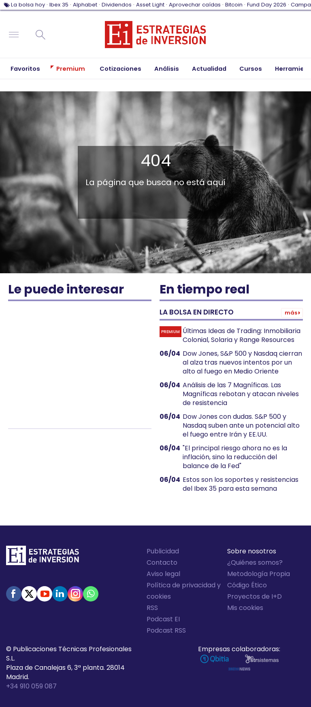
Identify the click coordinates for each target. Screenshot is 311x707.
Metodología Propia (258, 573)
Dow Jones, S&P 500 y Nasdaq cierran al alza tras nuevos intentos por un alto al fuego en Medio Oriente (242, 362)
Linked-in (60, 593)
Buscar (40, 34)
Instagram (75, 593)
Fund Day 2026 (266, 4)
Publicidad (163, 551)
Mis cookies (245, 607)
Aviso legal (163, 573)
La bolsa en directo (197, 312)
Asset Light (150, 4)
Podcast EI (163, 619)
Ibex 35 (58, 4)
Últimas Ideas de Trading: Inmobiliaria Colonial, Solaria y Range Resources (241, 335)
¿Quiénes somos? (255, 562)
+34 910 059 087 (31, 686)
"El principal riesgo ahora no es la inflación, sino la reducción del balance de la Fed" (235, 457)
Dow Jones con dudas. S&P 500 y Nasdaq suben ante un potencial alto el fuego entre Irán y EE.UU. (241, 425)
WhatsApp (90, 593)
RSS (152, 607)
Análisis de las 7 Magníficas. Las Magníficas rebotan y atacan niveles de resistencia (241, 394)
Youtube (44, 593)
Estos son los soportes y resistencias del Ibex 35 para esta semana (240, 484)
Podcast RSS (166, 630)
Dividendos (117, 4)
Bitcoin (234, 4)
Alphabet (85, 4)
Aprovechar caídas (195, 4)
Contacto (162, 562)
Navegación (13, 34)
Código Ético (247, 585)
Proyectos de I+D (254, 596)
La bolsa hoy (28, 4)
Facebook (13, 593)
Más (291, 313)
